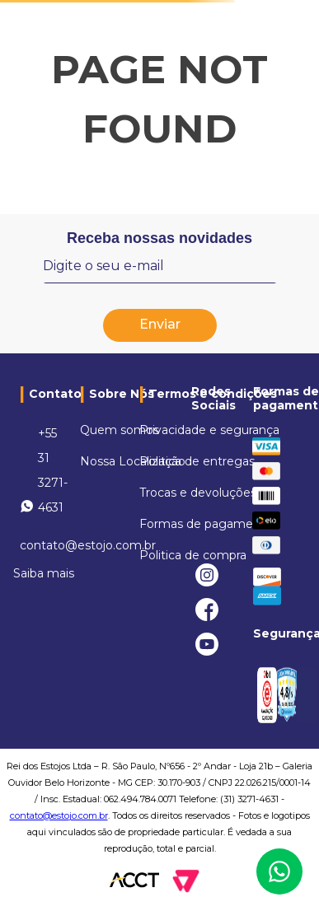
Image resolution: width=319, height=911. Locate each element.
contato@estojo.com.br (59, 815)
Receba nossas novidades (159, 238)
